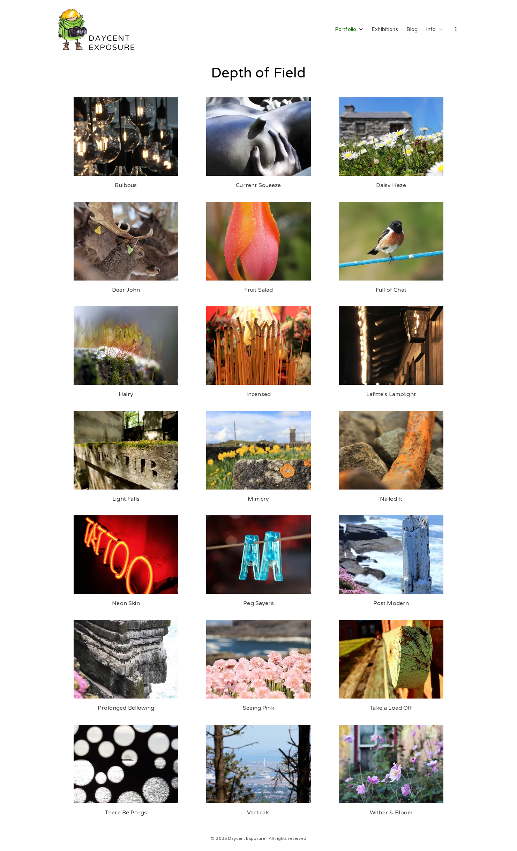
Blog (412, 29)
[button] (359, 29)
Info (434, 29)
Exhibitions (385, 29)
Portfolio (349, 29)
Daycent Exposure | (248, 838)
